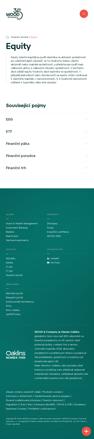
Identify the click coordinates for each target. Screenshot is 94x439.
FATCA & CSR (64, 404)
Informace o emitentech (19, 396)
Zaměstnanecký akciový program (52, 396)
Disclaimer (79, 404)
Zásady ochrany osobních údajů (23, 392)
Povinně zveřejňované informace (23, 400)
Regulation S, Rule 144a (19, 404)
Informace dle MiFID (44, 404)
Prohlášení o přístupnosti (42, 408)
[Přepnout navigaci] (86, 431)
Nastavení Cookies (16, 408)
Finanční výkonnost (53, 400)
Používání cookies (52, 392)
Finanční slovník (19, 37)
